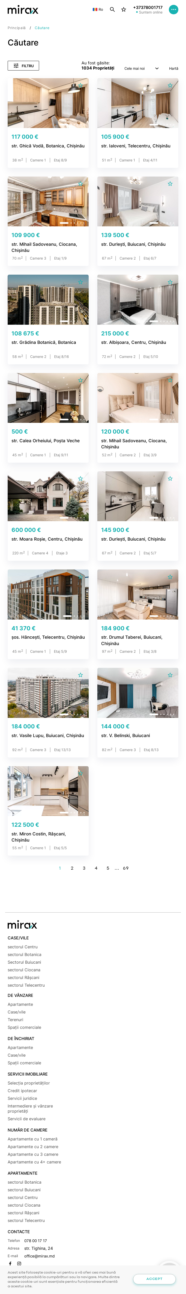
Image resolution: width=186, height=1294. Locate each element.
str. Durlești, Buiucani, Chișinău (132, 244)
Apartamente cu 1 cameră (32, 1138)
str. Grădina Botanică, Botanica (41, 342)
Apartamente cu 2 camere (33, 1146)
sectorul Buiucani (24, 1189)
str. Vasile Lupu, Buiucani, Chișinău (45, 735)
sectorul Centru (23, 946)
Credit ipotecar (22, 1090)
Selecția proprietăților (29, 1083)
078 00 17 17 (36, 1240)
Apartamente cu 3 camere (33, 1154)
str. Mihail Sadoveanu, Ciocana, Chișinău (42, 247)
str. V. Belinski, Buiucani (124, 735)
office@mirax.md (40, 1255)
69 (126, 868)
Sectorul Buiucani (24, 962)
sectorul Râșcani (23, 977)
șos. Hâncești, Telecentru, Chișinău (46, 637)
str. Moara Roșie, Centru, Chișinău (44, 539)
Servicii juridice (22, 1098)
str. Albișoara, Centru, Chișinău (131, 342)
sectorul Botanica (24, 954)
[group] (48, 103)
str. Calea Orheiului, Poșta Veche (43, 441)
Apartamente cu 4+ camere (34, 1161)
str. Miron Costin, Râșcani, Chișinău (46, 833)
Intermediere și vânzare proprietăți (30, 1108)
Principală (17, 28)
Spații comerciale (24, 1027)
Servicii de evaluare (26, 1118)
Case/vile (17, 1012)
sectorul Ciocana (24, 969)
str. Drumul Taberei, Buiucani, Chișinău (130, 640)
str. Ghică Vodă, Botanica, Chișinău (45, 146)
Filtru (23, 66)
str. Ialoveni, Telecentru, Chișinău (133, 146)
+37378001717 (147, 8)
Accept (154, 1279)
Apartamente (20, 1004)
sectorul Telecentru (26, 985)
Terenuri (15, 1019)
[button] (64, 124)
